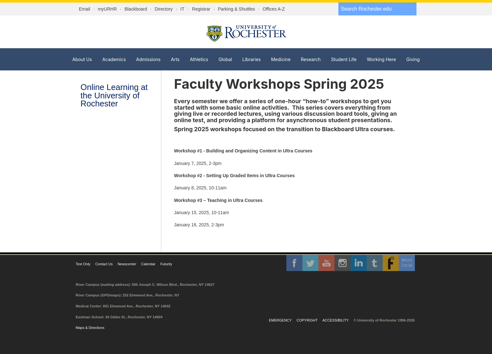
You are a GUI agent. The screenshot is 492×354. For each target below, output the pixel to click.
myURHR (107, 9)
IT (182, 9)
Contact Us (103, 264)
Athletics (199, 59)
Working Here (381, 59)
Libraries (251, 59)
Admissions (148, 59)
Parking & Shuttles (236, 9)
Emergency (280, 320)
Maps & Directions (90, 328)
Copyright (307, 320)
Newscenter (127, 264)
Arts (175, 59)
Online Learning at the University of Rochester (114, 95)
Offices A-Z (274, 9)
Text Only (83, 264)
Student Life (344, 59)
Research (311, 59)
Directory (164, 9)
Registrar (201, 9)
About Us (82, 59)
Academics (114, 59)
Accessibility (335, 320)
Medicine (281, 59)
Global (225, 59)
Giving (413, 59)
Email (84, 9)
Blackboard (135, 9)
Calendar (148, 264)
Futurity (166, 264)
